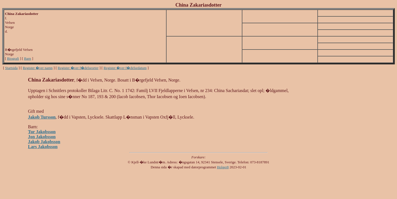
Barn (27, 58)
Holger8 (223, 167)
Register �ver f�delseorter (78, 68)
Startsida (11, 68)
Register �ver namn (38, 68)
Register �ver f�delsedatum (125, 68)
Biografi (13, 58)
